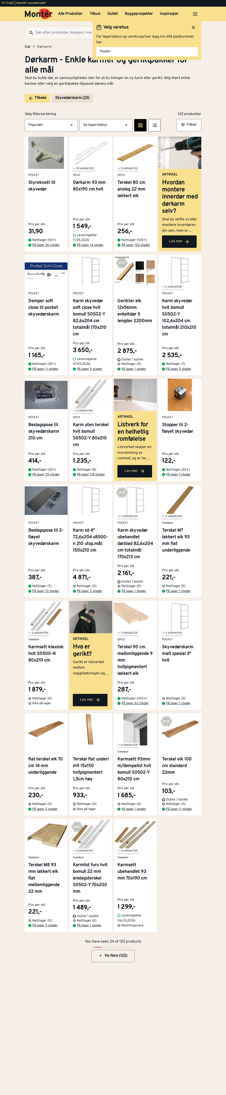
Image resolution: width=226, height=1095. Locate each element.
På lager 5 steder (178, 369)
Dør (28, 46)
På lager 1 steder (133, 369)
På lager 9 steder (89, 369)
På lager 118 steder (91, 475)
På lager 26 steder (46, 245)
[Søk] (29, 32)
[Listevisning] (154, 125)
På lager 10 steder (45, 591)
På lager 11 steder (45, 369)
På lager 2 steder (89, 591)
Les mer (179, 241)
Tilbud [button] (95, 14)
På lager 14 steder (90, 245)
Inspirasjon (169, 14)
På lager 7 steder (178, 475)
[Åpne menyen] (195, 14)
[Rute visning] (140, 125)
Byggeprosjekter (139, 14)
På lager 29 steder (46, 475)
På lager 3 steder (45, 926)
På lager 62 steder (135, 703)
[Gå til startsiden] (39, 13)
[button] (51, 125)
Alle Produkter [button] (70, 14)
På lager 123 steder (135, 245)
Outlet (112, 14)
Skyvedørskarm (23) (72, 98)
